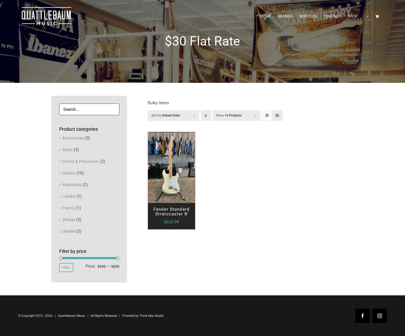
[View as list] (277, 116)
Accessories (73, 138)
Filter (66, 267)
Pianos (68, 208)
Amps (67, 149)
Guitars (68, 173)
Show (229, 115)
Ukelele (68, 231)
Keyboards (72, 184)
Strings (68, 219)
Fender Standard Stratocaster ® (171, 212)
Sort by (165, 115)
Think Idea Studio (151, 316)
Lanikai (69, 196)
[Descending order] (206, 115)
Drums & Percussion (80, 161)
